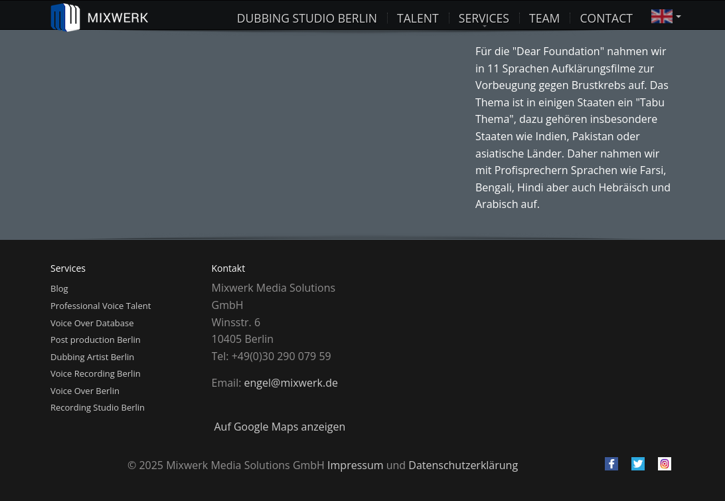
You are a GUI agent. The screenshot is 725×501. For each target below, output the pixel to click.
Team (544, 15)
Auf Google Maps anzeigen (280, 426)
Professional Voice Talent (100, 306)
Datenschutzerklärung (463, 465)
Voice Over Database (92, 323)
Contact (606, 15)
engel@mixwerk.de (291, 382)
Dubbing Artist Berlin (92, 357)
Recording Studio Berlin (97, 407)
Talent (418, 15)
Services (484, 15)
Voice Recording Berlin (95, 373)
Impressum (355, 465)
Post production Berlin (95, 340)
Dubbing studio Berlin (307, 15)
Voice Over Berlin (85, 391)
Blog (59, 288)
